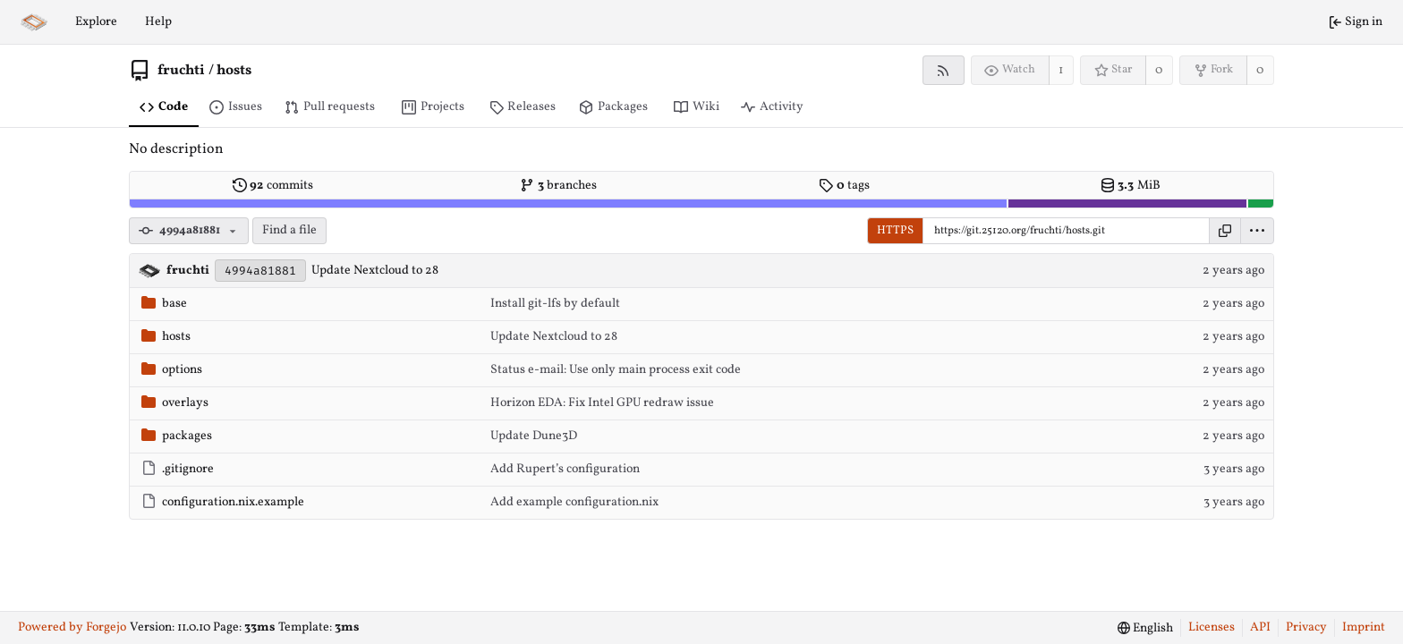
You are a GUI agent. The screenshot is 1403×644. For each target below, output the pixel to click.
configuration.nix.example (222, 502)
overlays (174, 402)
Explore (96, 21)
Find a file (289, 230)
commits (273, 185)
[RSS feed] (944, 70)
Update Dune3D (533, 436)
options (171, 369)
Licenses (1211, 627)
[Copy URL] (1225, 230)
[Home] (34, 22)
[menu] (1257, 230)
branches (558, 185)
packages (176, 436)
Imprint (1363, 627)
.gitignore (177, 469)
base (164, 303)
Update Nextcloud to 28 (374, 270)
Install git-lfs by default (555, 303)
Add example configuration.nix (574, 502)
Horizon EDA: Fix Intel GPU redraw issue (602, 402)
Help (158, 21)
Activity (772, 106)
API (1260, 627)
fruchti (181, 71)
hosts (234, 71)
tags (844, 185)
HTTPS (895, 231)
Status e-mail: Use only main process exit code (615, 369)
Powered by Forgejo (72, 627)
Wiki (696, 106)
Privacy (1306, 627)
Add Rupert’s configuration (565, 469)
